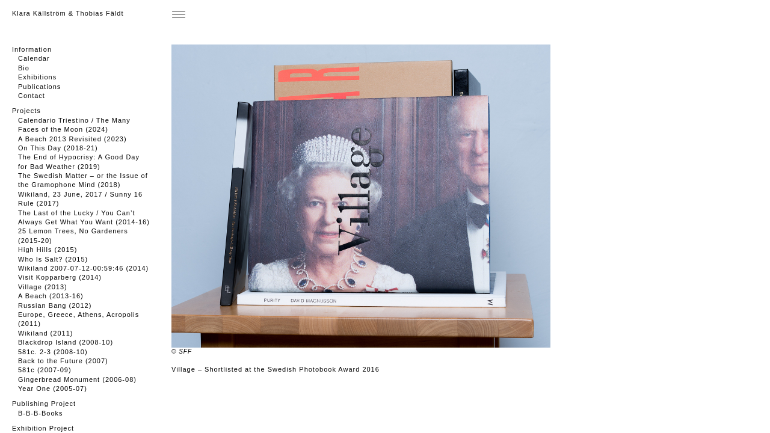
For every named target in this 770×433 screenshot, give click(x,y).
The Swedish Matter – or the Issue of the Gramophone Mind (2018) (83, 180)
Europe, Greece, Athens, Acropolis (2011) (78, 319)
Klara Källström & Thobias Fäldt (67, 13)
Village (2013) (42, 286)
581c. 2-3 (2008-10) (53, 351)
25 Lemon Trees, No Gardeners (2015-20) (73, 235)
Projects (26, 110)
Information (32, 49)
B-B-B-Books (40, 413)
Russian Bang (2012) (54, 305)
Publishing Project (44, 403)
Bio (23, 68)
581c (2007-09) (45, 369)
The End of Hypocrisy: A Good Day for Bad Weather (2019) (79, 161)
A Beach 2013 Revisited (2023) (72, 139)
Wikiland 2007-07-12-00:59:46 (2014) (83, 268)
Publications (39, 86)
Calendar (34, 58)
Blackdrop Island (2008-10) (65, 342)
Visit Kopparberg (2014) (60, 277)
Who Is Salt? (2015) (53, 259)
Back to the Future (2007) (63, 360)
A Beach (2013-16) (51, 295)
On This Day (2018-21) (58, 148)
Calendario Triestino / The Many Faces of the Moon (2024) (74, 125)
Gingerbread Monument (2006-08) (77, 379)
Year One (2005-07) (52, 388)
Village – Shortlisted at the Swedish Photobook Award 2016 (275, 369)
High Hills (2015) (47, 249)
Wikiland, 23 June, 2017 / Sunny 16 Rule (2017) (80, 199)
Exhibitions (37, 77)
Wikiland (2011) (45, 333)
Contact (31, 95)
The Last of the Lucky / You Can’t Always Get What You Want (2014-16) (84, 217)
